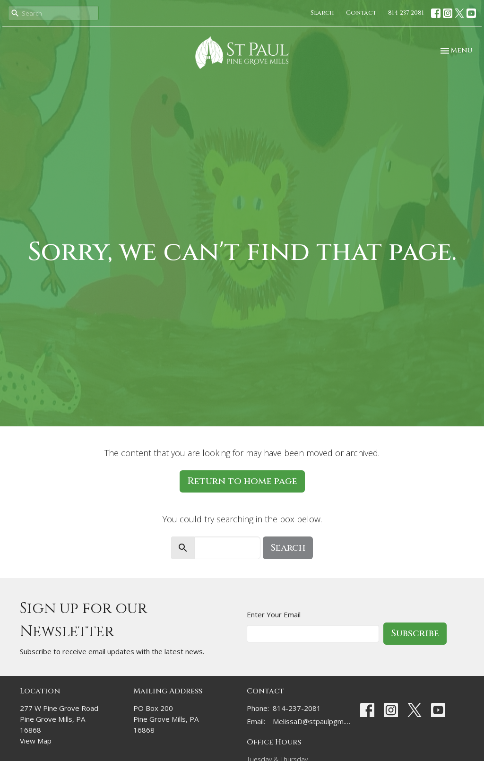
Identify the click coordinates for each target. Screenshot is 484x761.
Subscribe (415, 633)
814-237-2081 (406, 13)
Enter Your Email (274, 614)
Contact (361, 13)
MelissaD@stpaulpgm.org (312, 721)
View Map (36, 740)
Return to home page (242, 481)
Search (322, 13)
